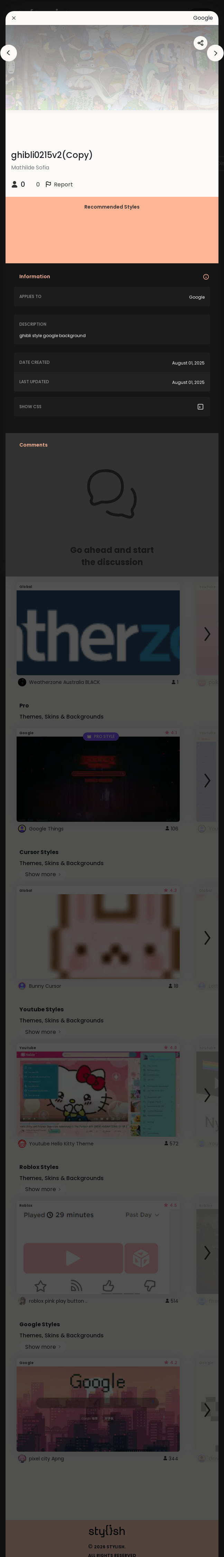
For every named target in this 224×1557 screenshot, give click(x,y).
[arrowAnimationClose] (8, 53)
